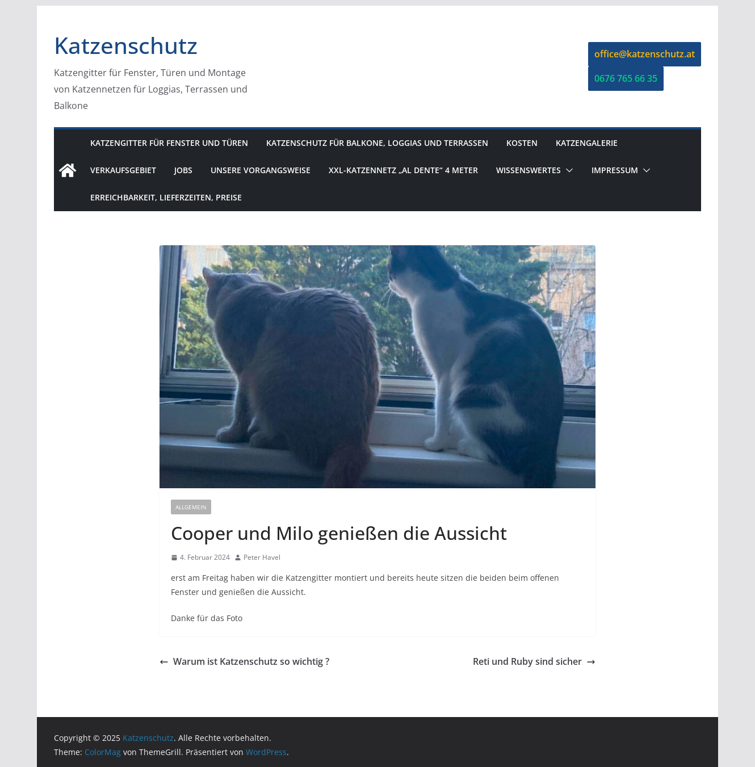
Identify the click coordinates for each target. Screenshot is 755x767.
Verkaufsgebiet (123, 170)
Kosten (522, 142)
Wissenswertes (528, 170)
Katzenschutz (126, 45)
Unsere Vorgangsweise (261, 170)
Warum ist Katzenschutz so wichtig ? (244, 661)
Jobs (183, 170)
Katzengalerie (587, 142)
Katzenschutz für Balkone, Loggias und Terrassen (377, 142)
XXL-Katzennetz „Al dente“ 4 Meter (403, 170)
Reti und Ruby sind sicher (534, 661)
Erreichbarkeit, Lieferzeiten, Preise (166, 197)
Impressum (615, 170)
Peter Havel (262, 557)
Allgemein (191, 507)
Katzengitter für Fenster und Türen (169, 142)
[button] (567, 170)
